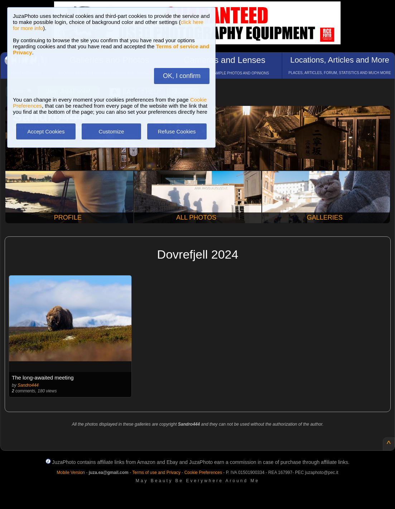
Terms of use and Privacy (156, 472)
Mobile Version (71, 472)
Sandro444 (28, 385)
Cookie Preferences (203, 472)
